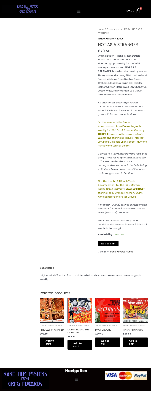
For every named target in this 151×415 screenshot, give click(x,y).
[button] (78, 11)
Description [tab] (47, 267)
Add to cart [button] (50, 342)
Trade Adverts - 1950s (118, 29)
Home (101, 29)
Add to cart (108, 243)
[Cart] (133, 11)
